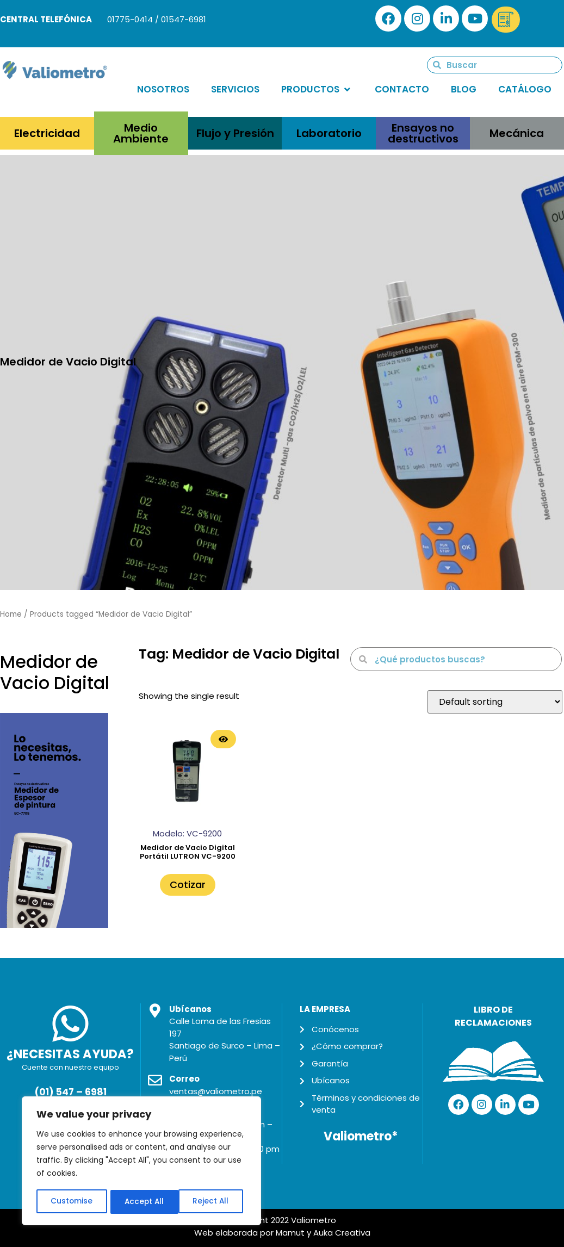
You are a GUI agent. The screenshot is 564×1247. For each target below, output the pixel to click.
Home (11, 614)
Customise (71, 1201)
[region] (141, 1161)
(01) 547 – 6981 (70, 1092)
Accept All (212, 1201)
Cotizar (188, 884)
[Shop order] (494, 702)
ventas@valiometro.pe (215, 1091)
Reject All (142, 1201)
